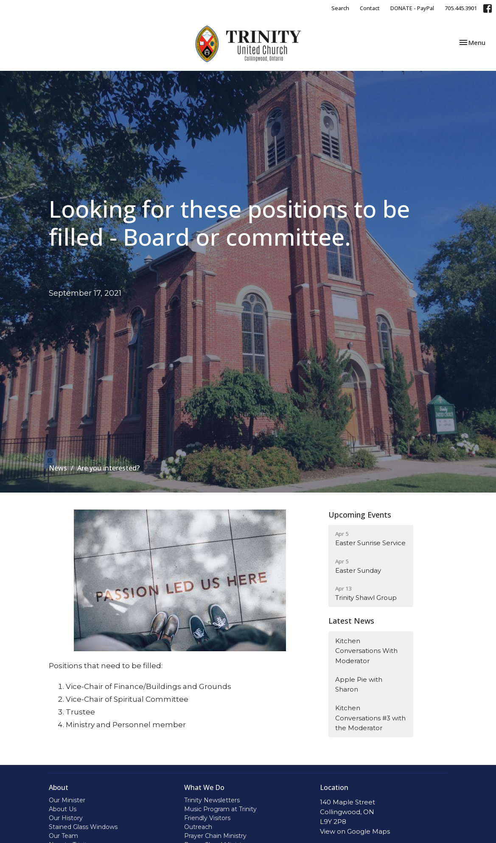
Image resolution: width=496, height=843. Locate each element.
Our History (66, 818)
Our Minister (67, 800)
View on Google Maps (355, 831)
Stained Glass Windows (83, 827)
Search (340, 8)
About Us (62, 809)
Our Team (63, 836)
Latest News (351, 621)
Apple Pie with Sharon (358, 684)
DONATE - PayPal (412, 8)
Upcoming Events (359, 515)
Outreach (198, 827)
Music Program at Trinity (220, 809)
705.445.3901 (461, 8)
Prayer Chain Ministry (215, 836)
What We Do (204, 787)
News (58, 468)
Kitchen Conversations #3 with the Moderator (370, 718)
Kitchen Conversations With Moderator (366, 651)
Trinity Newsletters (212, 800)
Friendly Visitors (207, 818)
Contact (370, 8)
